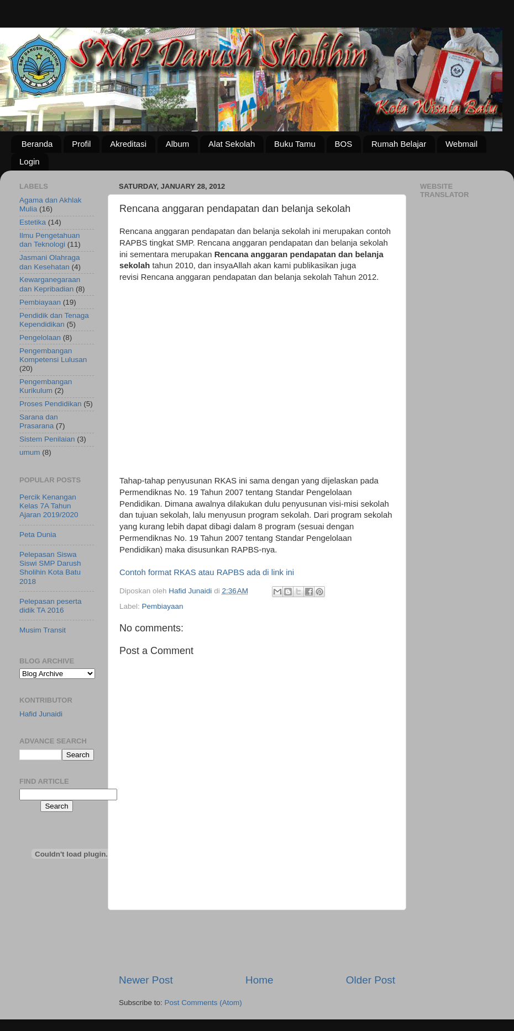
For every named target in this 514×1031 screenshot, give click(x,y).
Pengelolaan (40, 337)
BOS (344, 143)
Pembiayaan (162, 606)
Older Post (370, 980)
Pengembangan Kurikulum (45, 386)
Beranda (37, 143)
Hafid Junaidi (40, 714)
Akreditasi (128, 143)
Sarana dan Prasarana (38, 421)
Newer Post (146, 980)
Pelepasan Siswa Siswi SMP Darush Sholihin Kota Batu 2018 (50, 568)
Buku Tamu (295, 143)
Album (178, 143)
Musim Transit (42, 630)
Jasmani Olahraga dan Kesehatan (49, 261)
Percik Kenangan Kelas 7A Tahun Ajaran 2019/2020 (48, 506)
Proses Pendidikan (50, 404)
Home (259, 980)
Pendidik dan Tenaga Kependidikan (54, 319)
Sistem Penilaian (47, 439)
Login (29, 161)
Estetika (32, 222)
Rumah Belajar (398, 143)
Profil (81, 143)
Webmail (461, 143)
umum (29, 452)
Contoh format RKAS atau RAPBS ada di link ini (206, 572)
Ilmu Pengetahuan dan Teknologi (49, 239)
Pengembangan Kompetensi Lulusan (53, 355)
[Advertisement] (212, 383)
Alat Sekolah (231, 143)
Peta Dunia (37, 534)
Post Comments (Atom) (203, 1002)
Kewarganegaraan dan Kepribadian (49, 284)
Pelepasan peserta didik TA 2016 (50, 605)
